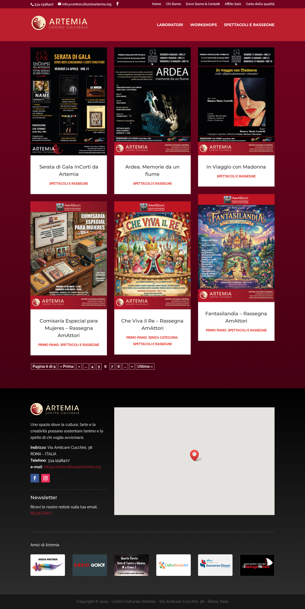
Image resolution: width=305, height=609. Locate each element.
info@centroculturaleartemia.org (72, 467)
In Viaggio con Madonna (236, 167)
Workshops (203, 25)
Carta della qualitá (260, 4)
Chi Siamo (173, 4)
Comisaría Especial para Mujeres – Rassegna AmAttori (69, 328)
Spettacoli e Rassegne (249, 25)
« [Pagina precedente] (79, 366)
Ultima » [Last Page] (145, 366)
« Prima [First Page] (67, 366)
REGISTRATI (41, 513)
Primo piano (48, 345)
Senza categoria (163, 338)
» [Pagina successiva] (132, 366)
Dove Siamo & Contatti (203, 4)
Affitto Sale (233, 4)
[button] (196, 455)
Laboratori (170, 25)
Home (156, 4)
